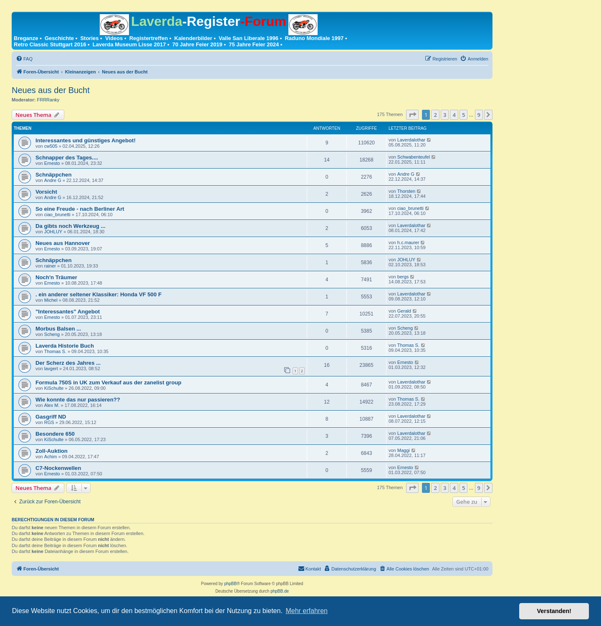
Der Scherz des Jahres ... (68, 363)
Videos (114, 38)
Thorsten (406, 191)
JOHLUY (53, 231)
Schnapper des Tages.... (66, 157)
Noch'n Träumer (56, 277)
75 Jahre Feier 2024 (254, 44)
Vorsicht (46, 192)
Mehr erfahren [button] (306, 610)
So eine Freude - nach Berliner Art (79, 209)
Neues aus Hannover (62, 243)
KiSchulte (53, 388)
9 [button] (478, 115)
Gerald (404, 310)
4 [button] (453, 115)
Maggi (403, 450)
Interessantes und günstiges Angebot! (85, 140)
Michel (51, 300)
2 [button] (435, 115)
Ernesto (52, 163)
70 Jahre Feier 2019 (197, 44)
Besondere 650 (55, 434)
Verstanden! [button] (554, 611)
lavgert (51, 368)
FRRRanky (48, 99)
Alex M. (52, 405)
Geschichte (59, 38)
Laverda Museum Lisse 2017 (129, 44)
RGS (49, 422)
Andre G (52, 180)
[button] (412, 115)
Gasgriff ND (50, 417)
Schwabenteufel (413, 156)
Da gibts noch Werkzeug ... (70, 226)
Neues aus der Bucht (51, 90)
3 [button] (444, 115)
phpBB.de (279, 591)
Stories (89, 38)
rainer (50, 265)
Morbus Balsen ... (58, 329)
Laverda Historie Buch (64, 346)
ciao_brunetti (57, 214)
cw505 (51, 146)
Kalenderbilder (193, 38)
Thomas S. (55, 351)
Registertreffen (148, 38)
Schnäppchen (53, 175)
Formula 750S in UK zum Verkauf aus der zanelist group (108, 382)
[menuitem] (24, 59)
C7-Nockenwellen (58, 468)
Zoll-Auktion (51, 451)
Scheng (52, 334)
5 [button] (463, 115)
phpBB (230, 583)
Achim (50, 456)
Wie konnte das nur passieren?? (77, 399)
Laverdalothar (411, 139)
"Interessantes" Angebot (67, 311)
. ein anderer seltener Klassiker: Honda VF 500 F (98, 294)
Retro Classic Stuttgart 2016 (50, 44)
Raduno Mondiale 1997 (314, 38)
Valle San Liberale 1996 (248, 38)
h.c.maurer (408, 242)
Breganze (26, 38)
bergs (403, 276)
